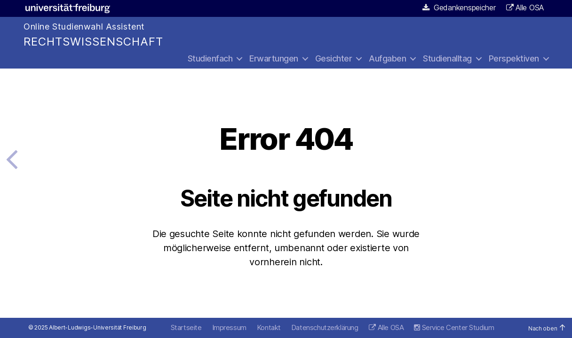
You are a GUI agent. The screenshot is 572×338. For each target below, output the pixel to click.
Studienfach (210, 58)
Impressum (229, 327)
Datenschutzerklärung (324, 327)
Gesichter (333, 58)
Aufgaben (387, 58)
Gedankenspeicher (459, 7)
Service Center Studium (454, 327)
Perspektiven (514, 58)
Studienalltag (447, 58)
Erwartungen (273, 58)
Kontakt (269, 327)
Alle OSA (530, 7)
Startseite (186, 327)
